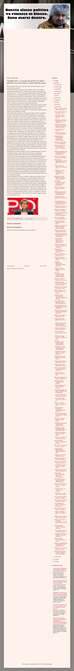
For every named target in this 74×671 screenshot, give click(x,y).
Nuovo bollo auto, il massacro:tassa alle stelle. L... (60, 333)
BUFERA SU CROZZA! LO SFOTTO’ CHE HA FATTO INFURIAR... (60, 227)
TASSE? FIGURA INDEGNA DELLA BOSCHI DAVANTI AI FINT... (60, 450)
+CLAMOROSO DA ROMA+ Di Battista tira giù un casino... (60, 505)
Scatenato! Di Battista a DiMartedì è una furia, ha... (59, 320)
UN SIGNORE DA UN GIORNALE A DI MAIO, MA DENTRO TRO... (60, 203)
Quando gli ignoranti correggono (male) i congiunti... (59, 382)
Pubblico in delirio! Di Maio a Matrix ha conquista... (60, 109)
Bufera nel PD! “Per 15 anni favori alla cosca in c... (60, 112)
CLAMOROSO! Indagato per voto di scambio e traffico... (60, 466)
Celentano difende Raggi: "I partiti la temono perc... (60, 328)
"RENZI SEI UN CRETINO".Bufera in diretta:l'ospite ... (59, 250)
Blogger (50, 664)
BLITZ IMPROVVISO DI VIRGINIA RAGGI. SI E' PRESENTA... (60, 307)
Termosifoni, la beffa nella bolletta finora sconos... (60, 462)
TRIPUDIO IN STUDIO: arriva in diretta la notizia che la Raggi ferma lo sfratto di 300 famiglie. (60, 594)
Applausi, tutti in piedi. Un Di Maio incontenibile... (60, 210)
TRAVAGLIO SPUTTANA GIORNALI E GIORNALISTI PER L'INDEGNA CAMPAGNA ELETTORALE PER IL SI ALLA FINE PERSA (60, 621)
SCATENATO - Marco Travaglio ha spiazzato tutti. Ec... (59, 116)
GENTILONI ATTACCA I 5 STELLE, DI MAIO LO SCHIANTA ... (60, 246)
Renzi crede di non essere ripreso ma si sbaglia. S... (60, 509)
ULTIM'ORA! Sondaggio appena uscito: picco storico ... (59, 434)
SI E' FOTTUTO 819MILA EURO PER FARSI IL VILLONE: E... (60, 369)
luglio (56, 95)
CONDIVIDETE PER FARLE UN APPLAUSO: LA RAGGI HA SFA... (60, 283)
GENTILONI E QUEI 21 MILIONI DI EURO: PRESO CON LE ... (59, 480)
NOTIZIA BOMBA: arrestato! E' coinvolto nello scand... (59, 527)
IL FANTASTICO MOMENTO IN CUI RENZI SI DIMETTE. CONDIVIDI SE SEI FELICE (60, 570)
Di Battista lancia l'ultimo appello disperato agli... (60, 361)
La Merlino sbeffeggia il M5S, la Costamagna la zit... (60, 513)
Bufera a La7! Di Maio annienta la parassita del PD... (60, 404)
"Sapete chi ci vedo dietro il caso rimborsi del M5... (60, 438)
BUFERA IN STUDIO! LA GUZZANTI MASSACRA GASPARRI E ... (60, 521)
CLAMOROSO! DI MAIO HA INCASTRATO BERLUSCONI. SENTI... (60, 325)
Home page (26, 265)
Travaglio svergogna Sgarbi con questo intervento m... (60, 470)
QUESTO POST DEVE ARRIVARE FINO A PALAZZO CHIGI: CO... (60, 302)
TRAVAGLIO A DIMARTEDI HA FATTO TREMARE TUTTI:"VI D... (60, 161)
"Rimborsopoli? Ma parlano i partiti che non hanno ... (60, 501)
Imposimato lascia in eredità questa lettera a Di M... (60, 287)
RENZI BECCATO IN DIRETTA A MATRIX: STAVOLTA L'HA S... (60, 178)
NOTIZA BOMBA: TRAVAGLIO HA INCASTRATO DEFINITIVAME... (59, 138)
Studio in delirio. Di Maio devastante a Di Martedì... (60, 157)
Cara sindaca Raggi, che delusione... (59, 130)
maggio (56, 100)
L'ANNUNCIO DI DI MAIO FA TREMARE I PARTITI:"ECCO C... (60, 424)
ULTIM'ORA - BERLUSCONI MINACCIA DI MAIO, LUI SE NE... (60, 264)
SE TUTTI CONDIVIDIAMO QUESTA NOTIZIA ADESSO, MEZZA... (59, 274)
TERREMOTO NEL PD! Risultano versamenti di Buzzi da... (60, 358)
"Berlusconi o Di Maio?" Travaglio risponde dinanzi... (59, 420)
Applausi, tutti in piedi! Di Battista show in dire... (60, 316)
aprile (56, 102)
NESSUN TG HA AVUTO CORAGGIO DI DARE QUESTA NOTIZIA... (60, 126)
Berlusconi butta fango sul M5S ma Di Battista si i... (60, 459)
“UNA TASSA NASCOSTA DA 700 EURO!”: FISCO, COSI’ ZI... (60, 415)
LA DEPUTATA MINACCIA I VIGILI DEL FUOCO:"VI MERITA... (60, 214)
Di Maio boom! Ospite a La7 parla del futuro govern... (60, 206)
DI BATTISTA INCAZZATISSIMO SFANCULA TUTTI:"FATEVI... (59, 475)
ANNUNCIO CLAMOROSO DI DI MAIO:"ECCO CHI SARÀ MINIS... (59, 183)
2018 (54, 82)
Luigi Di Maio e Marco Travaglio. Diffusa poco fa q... (60, 198)
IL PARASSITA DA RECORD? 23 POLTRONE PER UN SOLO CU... (59, 409)
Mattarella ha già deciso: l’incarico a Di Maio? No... (59, 188)
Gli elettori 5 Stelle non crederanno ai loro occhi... (60, 279)
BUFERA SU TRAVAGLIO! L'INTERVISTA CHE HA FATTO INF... (60, 312)
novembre (57, 86)
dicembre (57, 84)
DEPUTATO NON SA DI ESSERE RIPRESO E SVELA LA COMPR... (59, 553)
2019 (54, 80)
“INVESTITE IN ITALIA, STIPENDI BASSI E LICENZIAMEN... (60, 348)
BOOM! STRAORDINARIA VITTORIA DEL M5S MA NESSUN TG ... (60, 153)
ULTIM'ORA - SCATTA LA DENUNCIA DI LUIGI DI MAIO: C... (60, 121)
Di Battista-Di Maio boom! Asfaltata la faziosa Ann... (60, 231)
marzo (56, 104)
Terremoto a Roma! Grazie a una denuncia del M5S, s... (60, 395)
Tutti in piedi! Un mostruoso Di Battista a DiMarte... (60, 497)
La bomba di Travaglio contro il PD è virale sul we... (60, 399)
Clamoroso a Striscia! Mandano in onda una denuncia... (59, 269)
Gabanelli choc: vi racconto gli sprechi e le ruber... (60, 548)
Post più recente (10, 265)
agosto (56, 93)
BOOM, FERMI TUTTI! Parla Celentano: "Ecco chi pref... (60, 292)
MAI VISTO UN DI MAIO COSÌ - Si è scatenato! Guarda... (60, 485)
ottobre (56, 89)
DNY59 (40, 664)
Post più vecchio (43, 265)
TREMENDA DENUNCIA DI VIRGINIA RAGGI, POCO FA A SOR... (60, 193)
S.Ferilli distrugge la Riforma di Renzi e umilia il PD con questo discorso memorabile (60, 582)
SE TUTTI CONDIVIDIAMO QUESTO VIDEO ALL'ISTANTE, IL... (59, 342)
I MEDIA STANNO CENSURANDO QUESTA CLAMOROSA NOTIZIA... (60, 297)
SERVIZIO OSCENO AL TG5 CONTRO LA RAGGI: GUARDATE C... (59, 147)
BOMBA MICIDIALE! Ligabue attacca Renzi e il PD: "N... (60, 259)
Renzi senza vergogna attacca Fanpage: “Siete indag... (60, 378)
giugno (56, 97)
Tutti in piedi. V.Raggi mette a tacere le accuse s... (60, 446)
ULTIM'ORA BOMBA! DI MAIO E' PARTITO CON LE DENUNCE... (60, 391)
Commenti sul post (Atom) (17, 268)
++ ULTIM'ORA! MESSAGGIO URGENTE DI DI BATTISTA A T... (58, 240)
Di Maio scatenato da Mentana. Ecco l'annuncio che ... (60, 167)
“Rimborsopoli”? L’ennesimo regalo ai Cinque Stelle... (60, 517)
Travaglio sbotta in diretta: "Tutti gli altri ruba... (60, 455)
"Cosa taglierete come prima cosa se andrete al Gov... (60, 531)
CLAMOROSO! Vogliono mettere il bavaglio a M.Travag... (60, 353)
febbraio (56, 106)
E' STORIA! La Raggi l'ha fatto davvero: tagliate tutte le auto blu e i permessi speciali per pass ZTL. (60, 606)
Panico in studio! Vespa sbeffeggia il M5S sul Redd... (59, 222)
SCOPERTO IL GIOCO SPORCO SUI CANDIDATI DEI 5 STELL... (59, 172)
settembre (57, 91)
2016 (54, 561)
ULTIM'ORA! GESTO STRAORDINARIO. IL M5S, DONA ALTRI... (60, 429)
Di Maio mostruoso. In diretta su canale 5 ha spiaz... (59, 374)
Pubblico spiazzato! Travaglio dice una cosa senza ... (60, 540)
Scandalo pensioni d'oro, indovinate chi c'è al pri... (60, 365)
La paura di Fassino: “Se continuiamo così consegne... (59, 490)
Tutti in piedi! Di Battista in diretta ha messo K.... (60, 254)
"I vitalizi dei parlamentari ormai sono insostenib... (60, 133)
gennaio (56, 556)
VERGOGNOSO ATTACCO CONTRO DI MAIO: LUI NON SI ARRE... (60, 235)
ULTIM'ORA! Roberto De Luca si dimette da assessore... (60, 387)
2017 (54, 559)
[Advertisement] (20, 39)
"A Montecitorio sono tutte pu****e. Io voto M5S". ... (60, 494)
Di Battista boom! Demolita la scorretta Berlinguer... (60, 143)
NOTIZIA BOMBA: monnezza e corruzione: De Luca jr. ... (60, 442)
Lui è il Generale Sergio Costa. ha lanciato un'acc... (60, 218)
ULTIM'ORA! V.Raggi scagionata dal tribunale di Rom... (60, 337)
